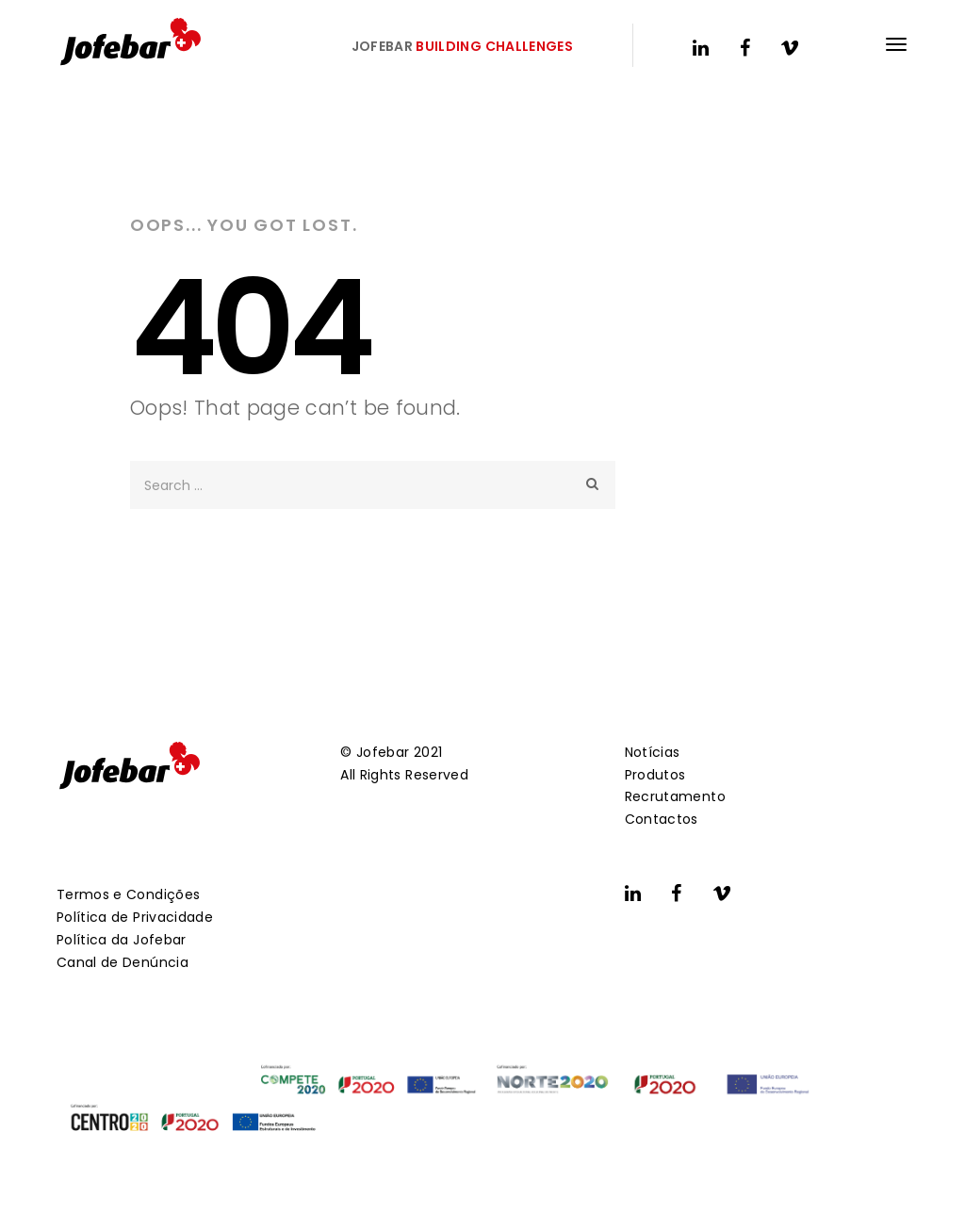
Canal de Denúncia (122, 962)
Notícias (652, 752)
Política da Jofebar (122, 939)
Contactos (661, 819)
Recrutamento (675, 796)
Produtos (655, 774)
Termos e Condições (128, 894)
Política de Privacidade (135, 917)
